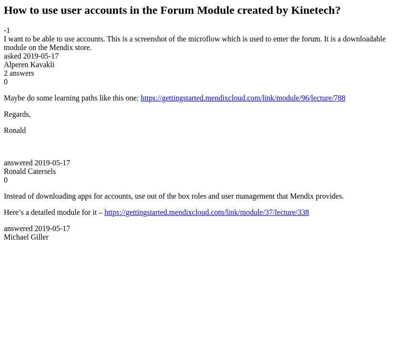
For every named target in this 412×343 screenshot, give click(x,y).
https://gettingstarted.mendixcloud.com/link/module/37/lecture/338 (206, 212)
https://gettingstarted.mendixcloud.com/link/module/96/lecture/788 (243, 98)
